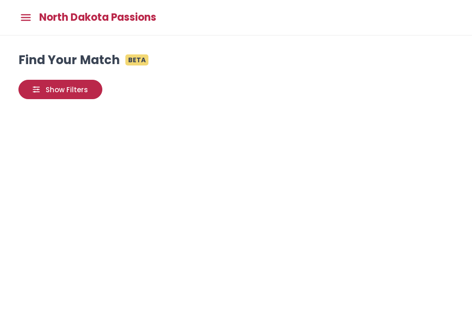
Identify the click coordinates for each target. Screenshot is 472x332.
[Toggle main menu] (25, 18)
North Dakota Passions (97, 17)
